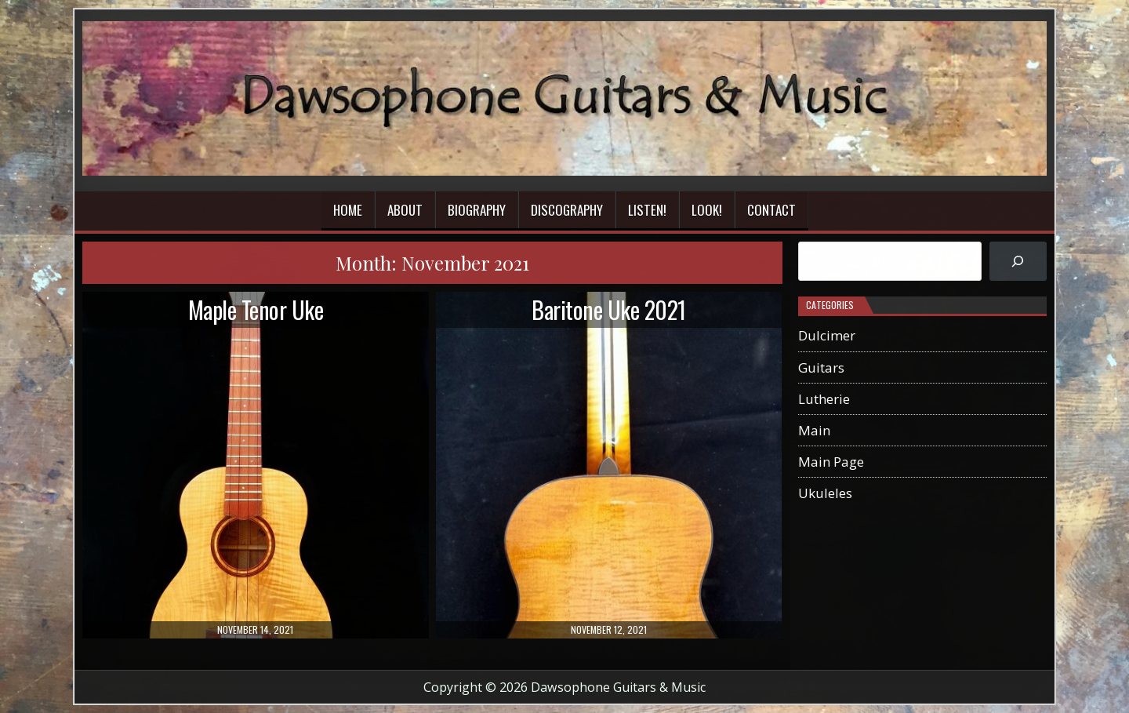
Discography (567, 210)
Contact (771, 210)
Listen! (647, 210)
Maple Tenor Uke (256, 309)
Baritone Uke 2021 (609, 309)
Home (347, 210)
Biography (477, 210)
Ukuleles (825, 493)
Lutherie (824, 399)
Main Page (831, 462)
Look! (707, 210)
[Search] (1018, 262)
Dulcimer (826, 335)
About (405, 210)
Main (814, 430)
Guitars (821, 367)
